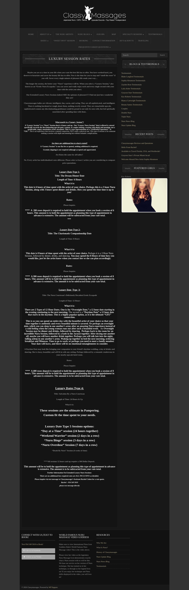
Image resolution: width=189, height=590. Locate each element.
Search (162, 55)
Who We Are (101, 543)
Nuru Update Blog (128, 125)
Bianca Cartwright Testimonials (133, 101)
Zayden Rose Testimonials (131, 85)
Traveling (143, 41)
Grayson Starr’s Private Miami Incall (135, 155)
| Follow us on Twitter (32, 557)
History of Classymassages (106, 552)
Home (31, 34)
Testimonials (155, 34)
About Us (45, 34)
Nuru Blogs (85, 34)
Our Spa (101, 34)
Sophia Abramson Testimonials (133, 81)
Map (114, 34)
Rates (44, 41)
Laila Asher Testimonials (131, 89)
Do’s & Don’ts (127, 41)
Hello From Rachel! (129, 147)
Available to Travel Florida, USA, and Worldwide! (140, 151)
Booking (83, 41)
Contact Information (104, 41)
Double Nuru (126, 113)
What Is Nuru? (102, 547)
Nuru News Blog (127, 121)
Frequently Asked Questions (94, 47)
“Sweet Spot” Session (64, 41)
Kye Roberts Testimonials (131, 97)
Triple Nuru (126, 117)
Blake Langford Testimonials (132, 77)
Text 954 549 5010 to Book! (32, 544)
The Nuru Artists (64, 34)
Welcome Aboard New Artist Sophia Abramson (139, 159)
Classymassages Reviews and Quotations (137, 143)
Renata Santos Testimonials (132, 105)
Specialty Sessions (133, 34)
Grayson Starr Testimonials (131, 93)
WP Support (53, 587)
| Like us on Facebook (32, 551)
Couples (124, 109)
